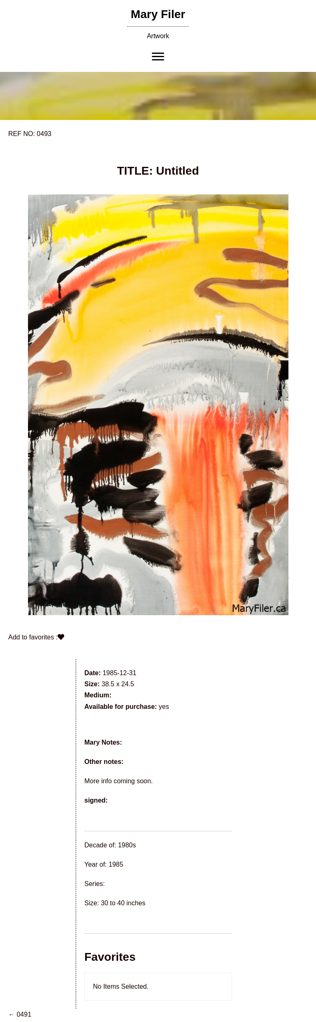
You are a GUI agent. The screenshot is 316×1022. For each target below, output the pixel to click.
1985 (116, 864)
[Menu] (158, 57)
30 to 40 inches (123, 903)
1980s (127, 845)
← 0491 (19, 1014)
